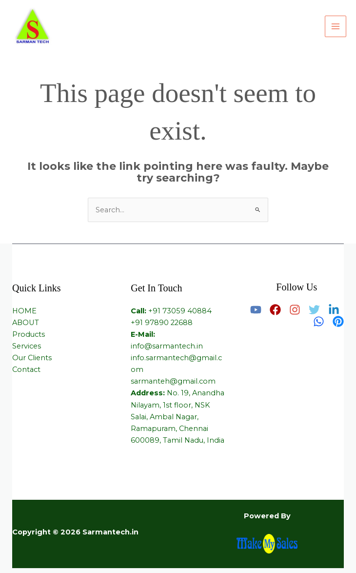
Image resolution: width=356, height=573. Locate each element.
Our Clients (32, 357)
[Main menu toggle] (335, 26)
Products (28, 334)
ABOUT (25, 322)
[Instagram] (294, 309)
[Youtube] (255, 309)
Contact (26, 369)
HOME (24, 311)
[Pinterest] (338, 321)
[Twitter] (314, 309)
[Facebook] (275, 309)
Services (26, 346)
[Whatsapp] (318, 321)
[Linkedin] (333, 309)
